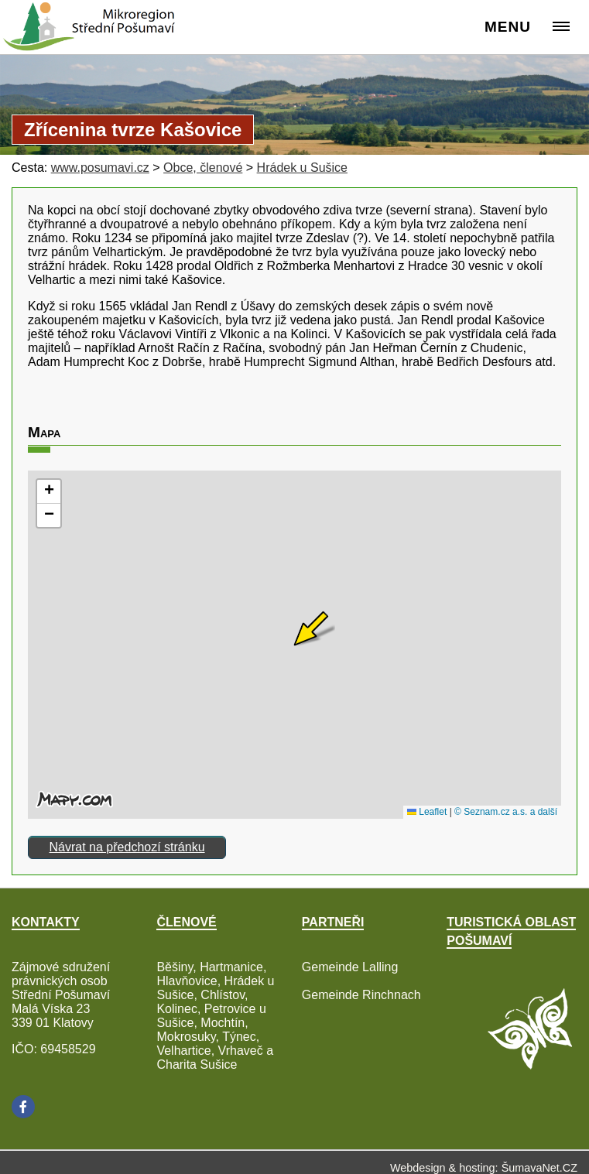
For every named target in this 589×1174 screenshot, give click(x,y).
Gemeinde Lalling (350, 967)
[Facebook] (23, 1106)
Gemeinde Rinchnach (361, 994)
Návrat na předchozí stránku (127, 847)
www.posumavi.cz (100, 167)
